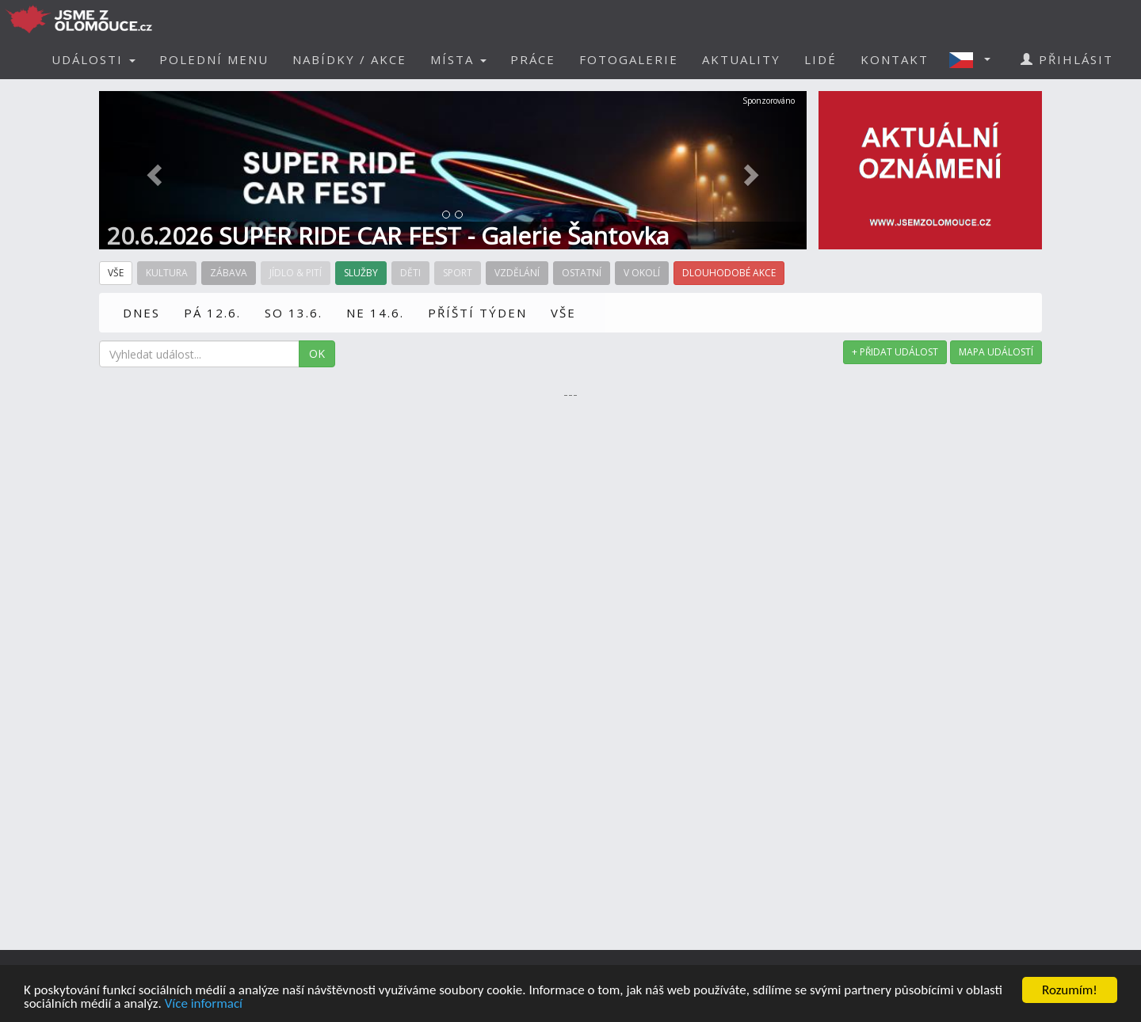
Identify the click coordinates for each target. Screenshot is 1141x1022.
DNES (141, 313)
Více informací (203, 1004)
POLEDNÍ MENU (214, 59)
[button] (975, 59)
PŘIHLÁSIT (1067, 59)
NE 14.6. (375, 313)
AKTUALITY (741, 59)
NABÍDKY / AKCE (349, 59)
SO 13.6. (293, 313)
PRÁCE (532, 59)
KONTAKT (895, 59)
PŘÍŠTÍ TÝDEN (477, 313)
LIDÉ (820, 59)
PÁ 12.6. (212, 313)
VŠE (563, 313)
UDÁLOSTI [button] (93, 59)
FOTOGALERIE (628, 59)
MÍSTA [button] (458, 59)
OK (317, 353)
